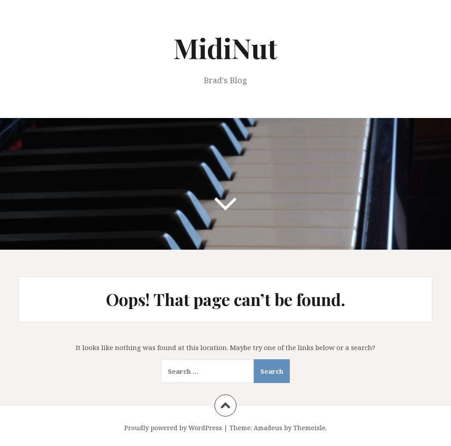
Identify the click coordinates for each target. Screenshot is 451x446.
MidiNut (225, 47)
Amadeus (268, 428)
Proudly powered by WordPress (173, 428)
